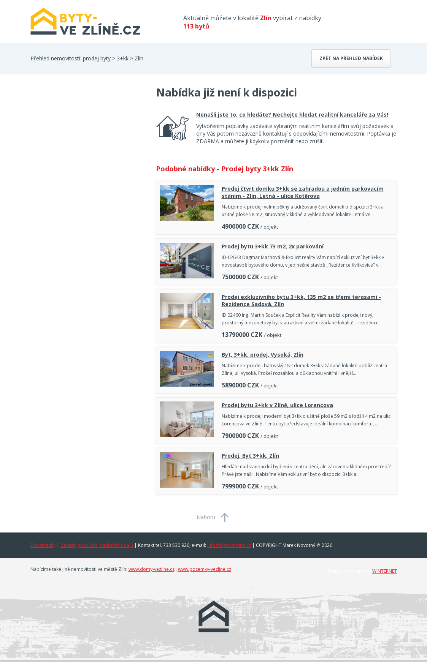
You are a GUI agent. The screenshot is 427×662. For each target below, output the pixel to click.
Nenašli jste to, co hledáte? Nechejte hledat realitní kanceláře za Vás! (292, 114)
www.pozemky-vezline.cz (204, 569)
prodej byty (97, 58)
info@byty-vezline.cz (229, 545)
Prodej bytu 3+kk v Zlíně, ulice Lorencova (277, 405)
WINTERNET (384, 571)
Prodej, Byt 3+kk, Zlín (250, 455)
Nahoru (206, 517)
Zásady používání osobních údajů (96, 545)
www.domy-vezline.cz (152, 569)
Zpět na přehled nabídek (351, 58)
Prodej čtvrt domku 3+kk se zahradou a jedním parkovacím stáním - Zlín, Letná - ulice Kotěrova (303, 192)
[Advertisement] (87, 146)
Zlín (139, 58)
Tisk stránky (43, 545)
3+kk (123, 58)
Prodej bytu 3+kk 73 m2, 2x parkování (273, 246)
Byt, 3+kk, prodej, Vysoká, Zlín (262, 354)
